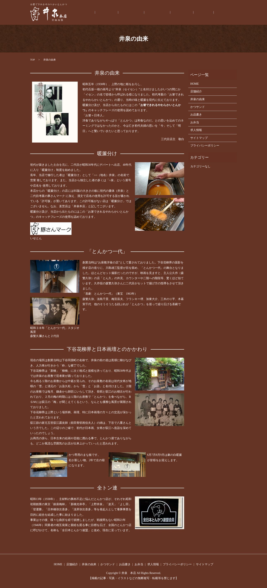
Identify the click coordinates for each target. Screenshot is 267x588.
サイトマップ (199, 137)
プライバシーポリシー (204, 145)
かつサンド (177, 12)
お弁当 (212, 12)
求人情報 (228, 12)
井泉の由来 (157, 12)
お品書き (196, 12)
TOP (32, 59)
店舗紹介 (138, 12)
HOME (122, 12)
